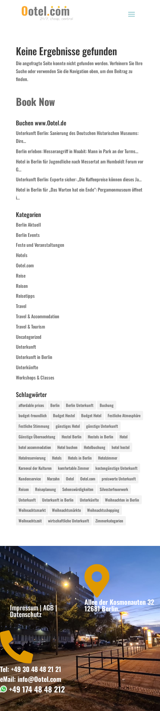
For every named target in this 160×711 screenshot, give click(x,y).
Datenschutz (25, 614)
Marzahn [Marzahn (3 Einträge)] (53, 478)
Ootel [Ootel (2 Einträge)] (70, 478)
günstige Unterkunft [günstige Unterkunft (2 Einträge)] (102, 426)
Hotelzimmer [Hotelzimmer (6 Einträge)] (107, 458)
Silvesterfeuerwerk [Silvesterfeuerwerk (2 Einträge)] (114, 489)
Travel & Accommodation (37, 316)
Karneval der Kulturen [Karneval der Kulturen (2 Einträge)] (35, 468)
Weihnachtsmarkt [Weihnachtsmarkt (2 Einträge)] (32, 510)
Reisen (22, 285)
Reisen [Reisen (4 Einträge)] (24, 489)
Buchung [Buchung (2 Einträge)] (107, 405)
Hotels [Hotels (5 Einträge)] (57, 458)
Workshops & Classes (35, 377)
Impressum (24, 607)
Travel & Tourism (30, 326)
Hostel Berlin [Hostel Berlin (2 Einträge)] (71, 436)
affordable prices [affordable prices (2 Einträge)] (31, 405)
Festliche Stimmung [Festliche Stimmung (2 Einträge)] (34, 426)
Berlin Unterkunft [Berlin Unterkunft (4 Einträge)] (79, 405)
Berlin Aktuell (28, 224)
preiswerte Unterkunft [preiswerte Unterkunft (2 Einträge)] (119, 478)
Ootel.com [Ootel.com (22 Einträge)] (87, 478)
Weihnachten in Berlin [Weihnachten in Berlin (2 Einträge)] (122, 500)
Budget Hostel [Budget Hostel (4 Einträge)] (64, 415)
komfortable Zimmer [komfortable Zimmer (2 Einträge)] (73, 468)
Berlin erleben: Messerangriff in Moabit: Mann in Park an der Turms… (77, 151)
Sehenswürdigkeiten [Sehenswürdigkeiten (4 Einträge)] (77, 489)
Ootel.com (25, 265)
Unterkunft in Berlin (34, 356)
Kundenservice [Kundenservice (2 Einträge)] (30, 478)
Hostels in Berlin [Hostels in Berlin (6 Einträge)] (100, 436)
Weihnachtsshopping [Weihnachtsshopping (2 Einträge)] (103, 510)
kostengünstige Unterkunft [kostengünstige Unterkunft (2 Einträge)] (116, 468)
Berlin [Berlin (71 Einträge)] (55, 405)
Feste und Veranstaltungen (40, 244)
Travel (21, 305)
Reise (21, 275)
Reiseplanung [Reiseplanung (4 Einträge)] (45, 489)
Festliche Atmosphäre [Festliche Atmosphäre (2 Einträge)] (124, 415)
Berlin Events (28, 234)
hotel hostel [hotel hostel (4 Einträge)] (121, 447)
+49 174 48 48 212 (36, 689)
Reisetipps (25, 295)
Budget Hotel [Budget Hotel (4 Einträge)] (91, 415)
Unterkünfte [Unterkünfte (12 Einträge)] (89, 500)
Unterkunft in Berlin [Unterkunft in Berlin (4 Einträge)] (58, 500)
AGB (48, 607)
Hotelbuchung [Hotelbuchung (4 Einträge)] (94, 447)
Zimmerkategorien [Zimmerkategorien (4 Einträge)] (109, 520)
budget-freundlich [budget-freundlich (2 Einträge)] (33, 415)
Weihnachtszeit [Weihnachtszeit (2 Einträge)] (30, 520)
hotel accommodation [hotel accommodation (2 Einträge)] (35, 447)
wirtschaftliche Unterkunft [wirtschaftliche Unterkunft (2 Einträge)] (68, 520)
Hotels (21, 254)
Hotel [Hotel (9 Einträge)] (124, 436)
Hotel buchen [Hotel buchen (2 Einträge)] (67, 447)
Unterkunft (26, 346)
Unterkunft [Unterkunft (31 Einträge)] (27, 500)
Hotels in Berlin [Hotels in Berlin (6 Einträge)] (80, 458)
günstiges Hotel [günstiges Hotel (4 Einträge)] (68, 426)
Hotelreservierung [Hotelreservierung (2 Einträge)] (32, 458)
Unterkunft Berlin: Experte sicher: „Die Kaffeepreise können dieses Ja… (79, 179)
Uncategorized (28, 336)
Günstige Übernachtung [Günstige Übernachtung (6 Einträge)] (37, 436)
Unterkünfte (27, 367)
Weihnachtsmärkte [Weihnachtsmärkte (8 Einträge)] (66, 510)
